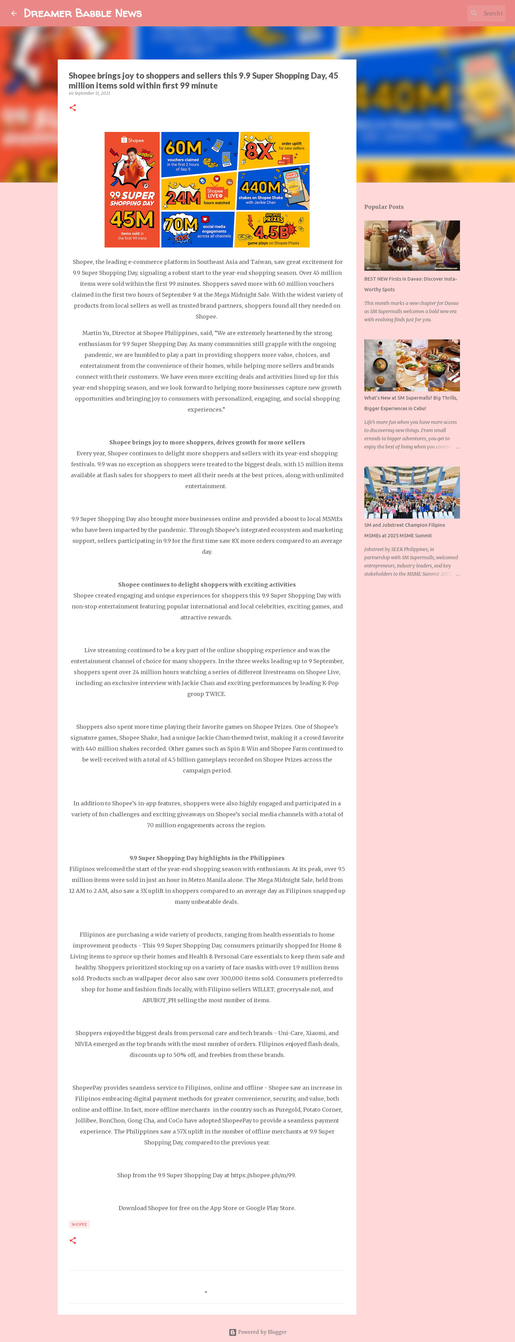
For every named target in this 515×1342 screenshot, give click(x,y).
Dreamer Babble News (83, 13)
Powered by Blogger (258, 1332)
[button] (73, 108)
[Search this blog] (469, 13)
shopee (79, 1224)
